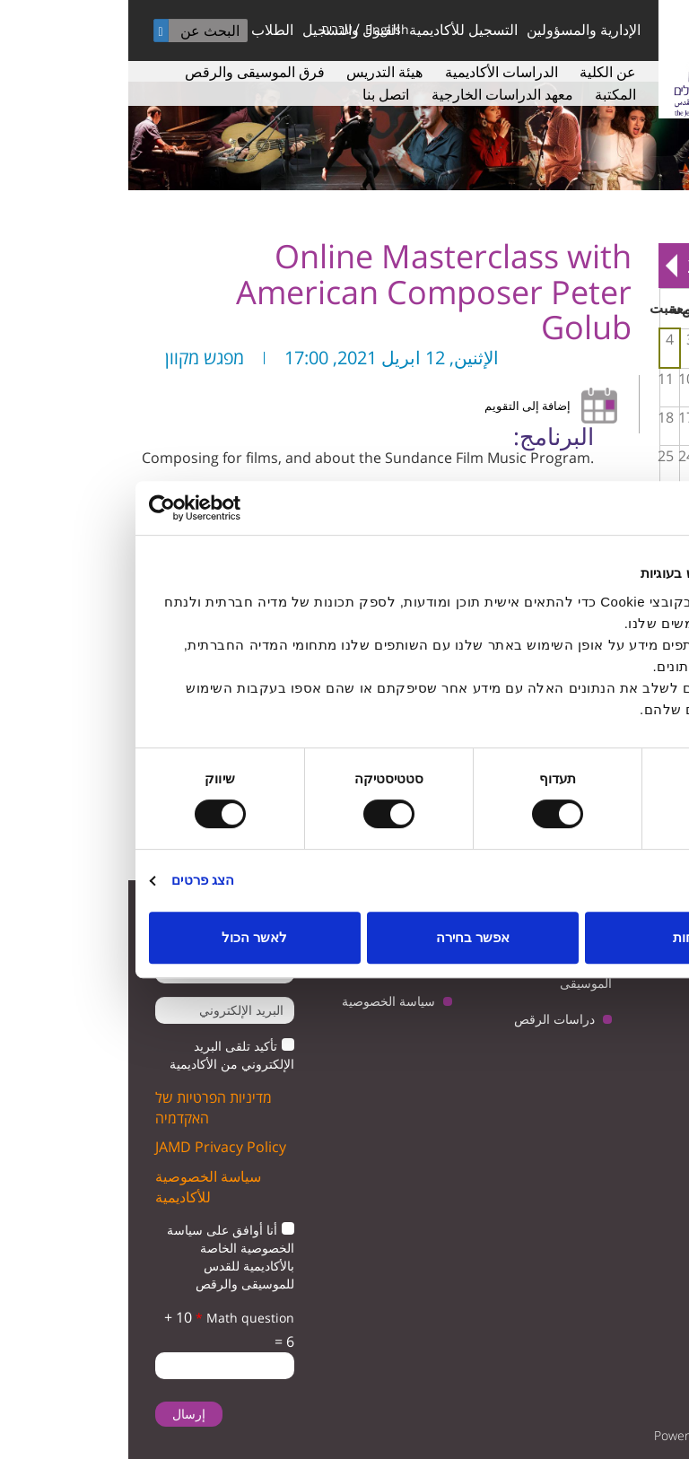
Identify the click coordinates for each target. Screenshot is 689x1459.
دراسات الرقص (426, 1018)
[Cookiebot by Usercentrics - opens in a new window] (99, 507)
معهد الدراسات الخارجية (374, 94)
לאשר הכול (126, 937)
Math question (116, 1317)
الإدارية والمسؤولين (455, 29)
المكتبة (487, 94)
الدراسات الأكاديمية (373, 72)
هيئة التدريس (256, 72)
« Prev (663, 266)
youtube (586, 994)
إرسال (60, 1413)
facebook (642, 1040)
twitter (642, 994)
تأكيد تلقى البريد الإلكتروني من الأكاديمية (103, 1054)
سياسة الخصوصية (260, 1000)
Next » (542, 266)
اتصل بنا (257, 94)
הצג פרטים (74, 879)
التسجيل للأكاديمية (335, 29)
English (259, 29)
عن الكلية (479, 72)
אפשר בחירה (344, 937)
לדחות (563, 937)
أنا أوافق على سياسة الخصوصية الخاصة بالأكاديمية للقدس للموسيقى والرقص (102, 1256)
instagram (586, 1040)
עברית (208, 29)
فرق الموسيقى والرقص (126, 72)
